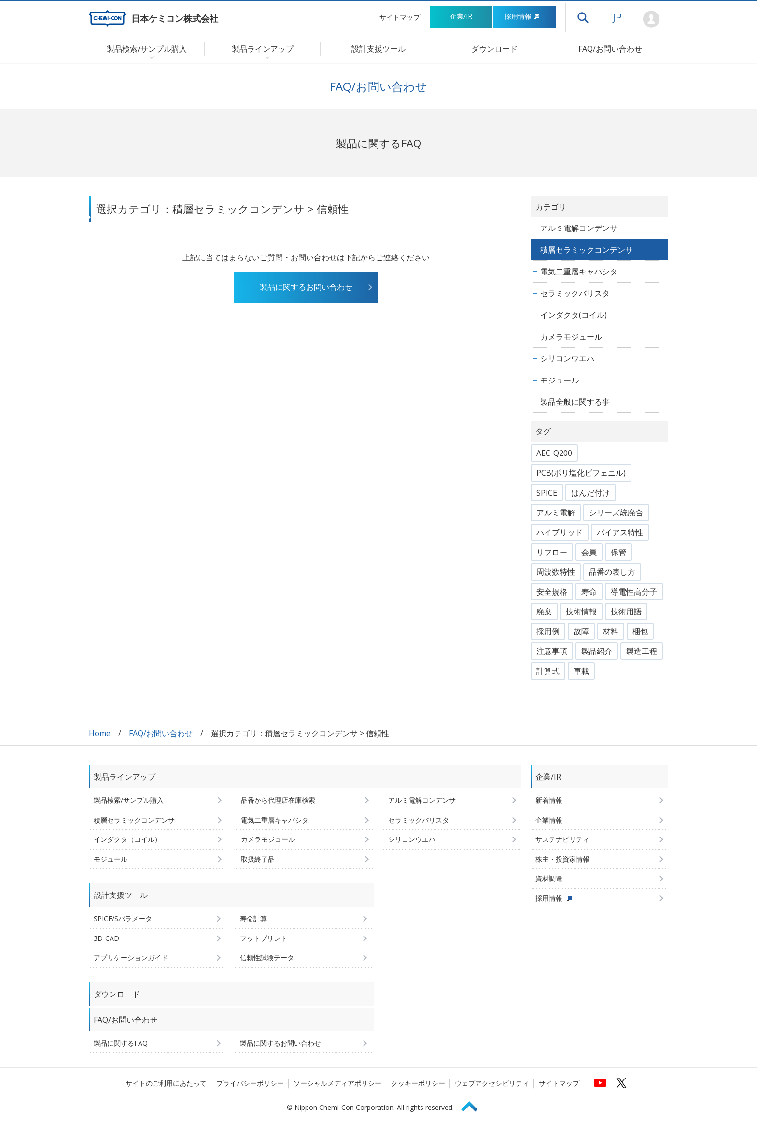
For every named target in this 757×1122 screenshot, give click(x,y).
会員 (589, 552)
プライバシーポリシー (250, 1083)
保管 (618, 552)
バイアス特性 (620, 532)
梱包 (640, 631)
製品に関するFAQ (121, 1043)
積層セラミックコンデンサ (586, 249)
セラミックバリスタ (575, 293)
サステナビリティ (562, 839)
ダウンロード (494, 48)
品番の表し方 (612, 572)
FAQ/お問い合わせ (610, 48)
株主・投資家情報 (562, 859)
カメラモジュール (571, 336)
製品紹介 (596, 651)
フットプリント (263, 938)
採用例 (548, 631)
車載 (581, 671)
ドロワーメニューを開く (583, 17)
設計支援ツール (378, 48)
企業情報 (548, 819)
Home (100, 733)
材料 (610, 631)
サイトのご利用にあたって (166, 1083)
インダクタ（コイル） (127, 839)
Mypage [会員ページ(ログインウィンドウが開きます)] (651, 19)
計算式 (548, 671)
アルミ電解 (555, 512)
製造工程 (641, 651)
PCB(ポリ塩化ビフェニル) (581, 473)
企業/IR (461, 16)
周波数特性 (555, 572)
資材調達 (548, 878)
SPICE (546, 492)
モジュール (559, 380)
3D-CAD (106, 938)
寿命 (589, 591)
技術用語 (626, 611)
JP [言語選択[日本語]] (617, 17)
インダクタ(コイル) (573, 315)
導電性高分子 (634, 591)
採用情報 (522, 16)
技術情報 (581, 611)
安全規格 (551, 591)
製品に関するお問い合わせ (306, 287)
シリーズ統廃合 (616, 512)
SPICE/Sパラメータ (123, 918)
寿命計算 (253, 918)
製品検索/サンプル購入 (129, 800)
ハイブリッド (559, 532)
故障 (581, 631)
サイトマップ (399, 17)
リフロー (551, 552)
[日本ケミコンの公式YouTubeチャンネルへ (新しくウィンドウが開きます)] (600, 1083)
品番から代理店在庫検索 (278, 800)
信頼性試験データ (267, 957)
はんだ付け (590, 492)
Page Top (473, 1104)
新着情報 (548, 800)
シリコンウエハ (567, 358)
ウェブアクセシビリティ (492, 1083)
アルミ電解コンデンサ (578, 228)
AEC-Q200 (554, 453)
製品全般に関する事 (575, 402)
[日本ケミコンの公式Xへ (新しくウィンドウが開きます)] (621, 1083)
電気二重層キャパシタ (578, 271)
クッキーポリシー (418, 1083)
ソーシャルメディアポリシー (337, 1083)
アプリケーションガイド (131, 957)
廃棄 (544, 611)
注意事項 (551, 651)
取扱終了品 (258, 859)
